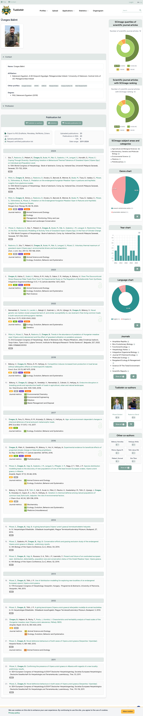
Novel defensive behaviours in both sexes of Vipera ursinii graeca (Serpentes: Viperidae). (62, 684)
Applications (68, 11)
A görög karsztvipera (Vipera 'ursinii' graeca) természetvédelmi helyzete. (62, 527)
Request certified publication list (19, 141)
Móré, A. (11, 178)
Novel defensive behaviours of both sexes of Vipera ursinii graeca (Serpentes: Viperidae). (62, 641)
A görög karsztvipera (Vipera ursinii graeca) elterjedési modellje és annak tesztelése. (68, 607)
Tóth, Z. (32, 490)
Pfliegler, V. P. (60, 466)
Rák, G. (53, 158)
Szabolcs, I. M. (62, 158)
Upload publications (14, 139)
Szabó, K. (29, 276)
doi (10, 209)
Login (131, 2)
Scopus (27, 209)
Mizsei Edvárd (117, 414)
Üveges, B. (38, 158)
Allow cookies (128, 711)
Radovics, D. (19, 158)
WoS (20, 209)
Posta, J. (39, 619)
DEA (10, 171)
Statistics (83, 11)
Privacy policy (14, 713)
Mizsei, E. (92, 158)
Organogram (98, 11)
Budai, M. (46, 158)
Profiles (44, 11)
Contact (12, 2)
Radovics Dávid (133, 414)
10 (139, 149)
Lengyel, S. (73, 158)
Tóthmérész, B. (16, 180)
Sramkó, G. (24, 310)
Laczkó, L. (33, 310)
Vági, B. (29, 466)
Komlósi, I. (48, 619)
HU (141, 2)
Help (3, 2)
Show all (120, 376)
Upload (55, 11)
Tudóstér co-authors (34, 123)
